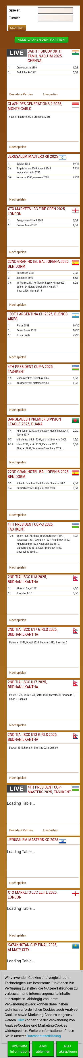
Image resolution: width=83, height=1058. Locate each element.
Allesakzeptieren (68, 1049)
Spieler (14, 10)
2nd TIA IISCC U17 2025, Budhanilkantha (27, 684)
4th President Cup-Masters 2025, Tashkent (49, 789)
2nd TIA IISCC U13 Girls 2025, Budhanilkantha (33, 737)
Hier (21, 1020)
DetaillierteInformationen (20, 1049)
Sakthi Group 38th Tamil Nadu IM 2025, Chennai (45, 56)
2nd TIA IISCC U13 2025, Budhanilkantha (27, 579)
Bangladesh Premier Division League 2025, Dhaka (34, 421)
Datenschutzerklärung (44, 1036)
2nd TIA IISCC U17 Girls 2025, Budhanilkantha (33, 632)
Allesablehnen (43, 1049)
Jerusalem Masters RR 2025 (33, 156)
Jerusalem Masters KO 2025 (33, 839)
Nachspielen (17, 147)
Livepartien (50, 94)
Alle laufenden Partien (41, 39)
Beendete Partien (21, 94)
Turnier (14, 18)
